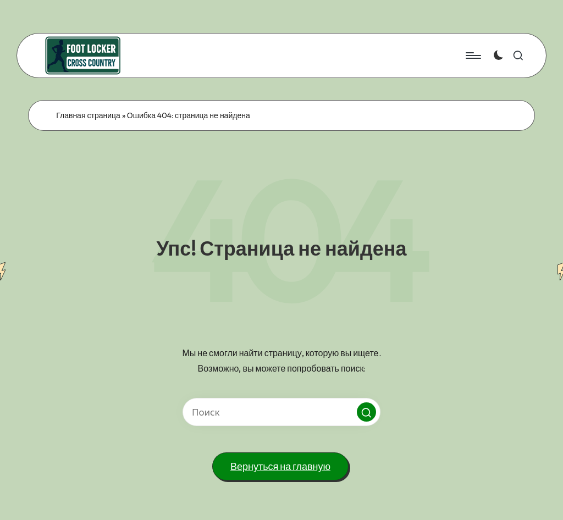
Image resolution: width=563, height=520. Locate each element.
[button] (366, 412)
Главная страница (88, 115)
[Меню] (472, 55)
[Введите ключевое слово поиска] (281, 412)
